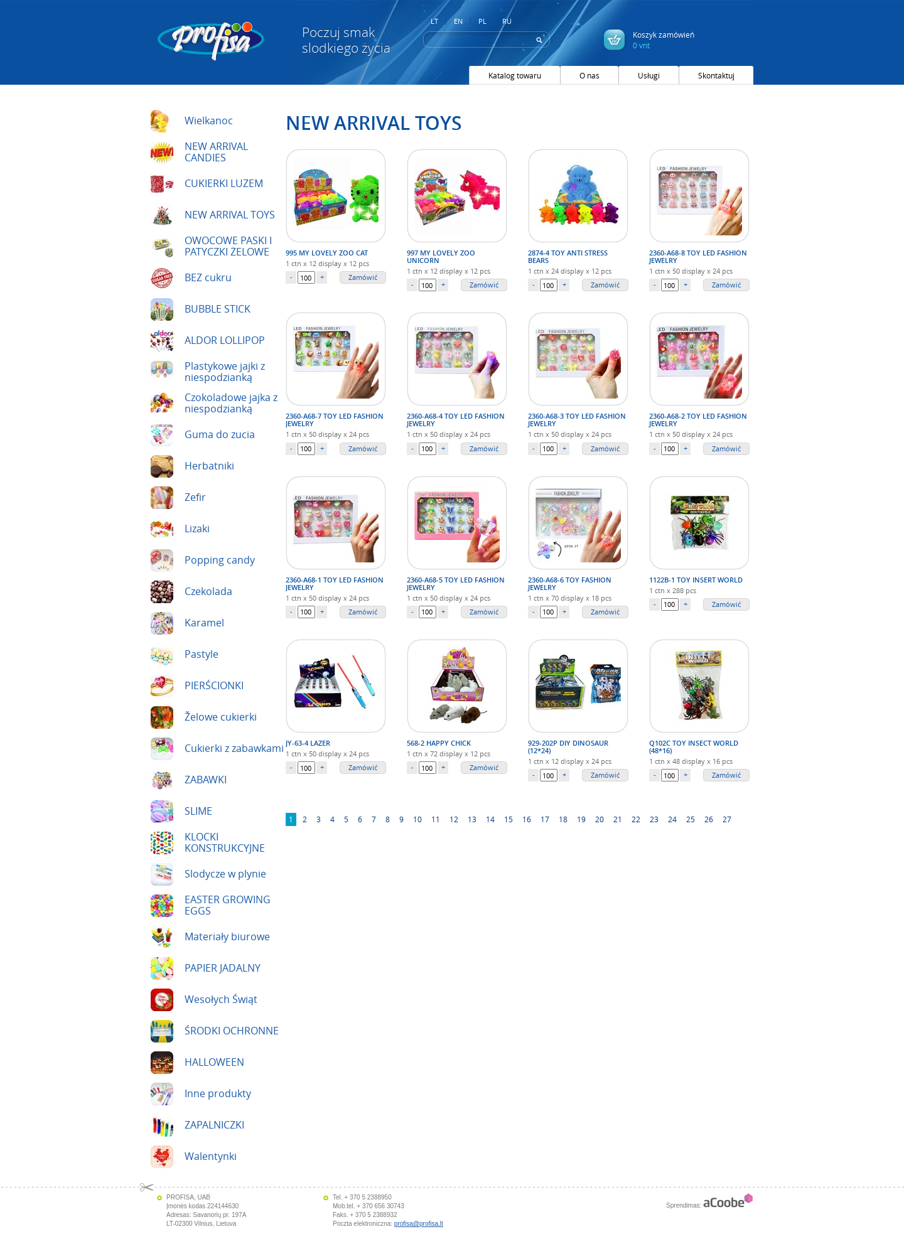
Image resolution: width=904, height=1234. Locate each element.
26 (708, 819)
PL (482, 21)
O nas (589, 75)
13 (472, 819)
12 (453, 819)
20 (599, 819)
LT (434, 21)
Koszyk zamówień (663, 40)
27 (727, 819)
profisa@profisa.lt (418, 1223)
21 (617, 819)
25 (690, 819)
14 (490, 819)
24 (672, 819)
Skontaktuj (716, 75)
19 (581, 819)
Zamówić (362, 277)
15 (508, 819)
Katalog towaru (514, 75)
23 (654, 819)
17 (545, 819)
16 (526, 819)
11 (435, 819)
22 (636, 819)
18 (563, 819)
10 (417, 819)
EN (458, 21)
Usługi (649, 75)
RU (507, 21)
